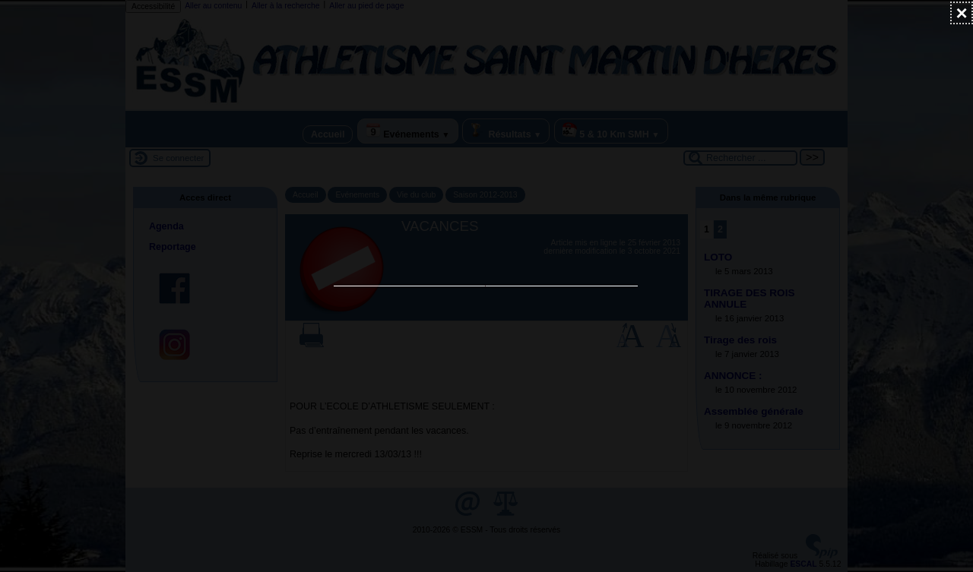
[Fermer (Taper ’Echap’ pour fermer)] (961, 13)
